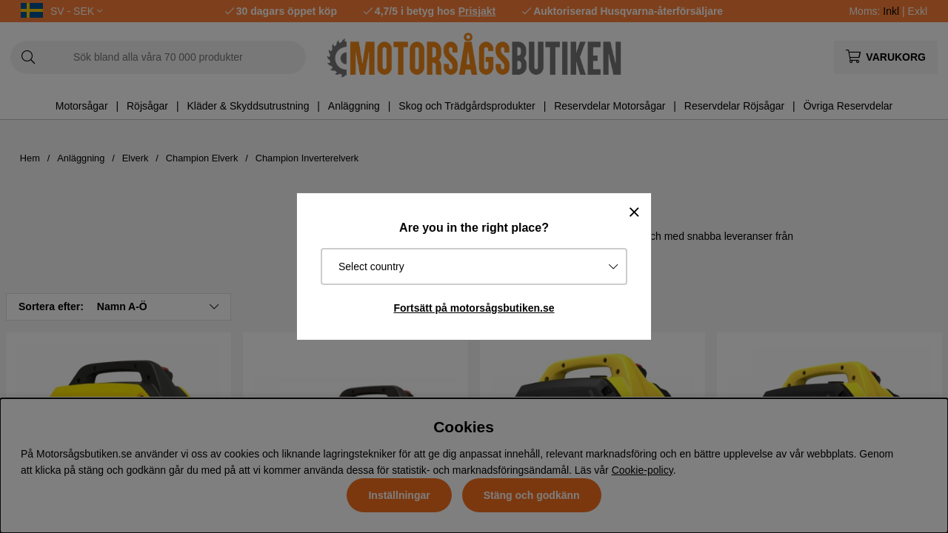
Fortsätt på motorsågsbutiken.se (473, 308)
